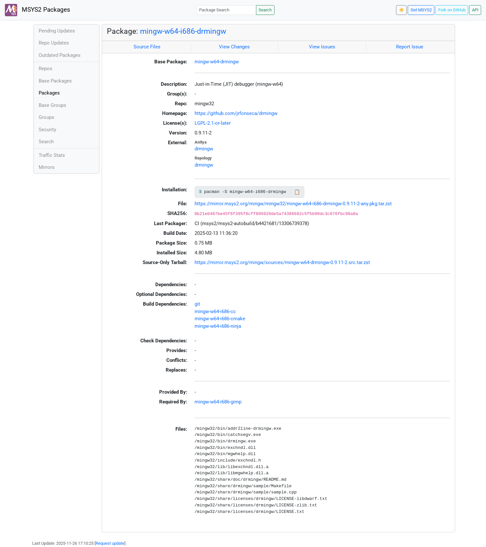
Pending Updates (57, 31)
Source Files (147, 47)
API (475, 9)
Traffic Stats (52, 155)
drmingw (204, 149)
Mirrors (47, 167)
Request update (110, 543)
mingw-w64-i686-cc (215, 311)
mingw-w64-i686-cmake (220, 319)
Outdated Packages (60, 55)
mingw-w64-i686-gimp (218, 402)
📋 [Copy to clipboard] (297, 192)
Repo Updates (54, 43)
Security (47, 130)
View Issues (322, 47)
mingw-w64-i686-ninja (218, 326)
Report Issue (409, 47)
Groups (46, 117)
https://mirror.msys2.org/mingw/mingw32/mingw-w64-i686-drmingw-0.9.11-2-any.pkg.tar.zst (293, 204)
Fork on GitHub (452, 9)
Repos (45, 68)
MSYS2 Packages (37, 10)
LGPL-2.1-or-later (213, 123)
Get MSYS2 (421, 9)
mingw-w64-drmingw (217, 62)
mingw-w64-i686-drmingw (183, 31)
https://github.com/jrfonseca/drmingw (236, 113)
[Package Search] (226, 10)
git (197, 304)
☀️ (401, 9)
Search (265, 9)
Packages (49, 93)
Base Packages (55, 81)
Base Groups (52, 105)
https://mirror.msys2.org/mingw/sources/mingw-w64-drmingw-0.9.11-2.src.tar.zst (282, 262)
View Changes (234, 47)
